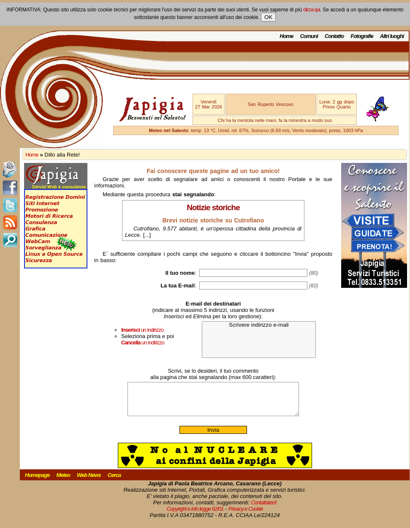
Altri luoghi (392, 36)
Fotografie (361, 36)
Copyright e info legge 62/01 (195, 515)
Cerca (114, 481)
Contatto (334, 36)
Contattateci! (263, 509)
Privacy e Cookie (245, 515)
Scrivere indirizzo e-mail (258, 325)
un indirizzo (142, 330)
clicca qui (311, 10)
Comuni (309, 36)
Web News (89, 481)
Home (286, 36)
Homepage (37, 481)
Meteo (63, 481)
